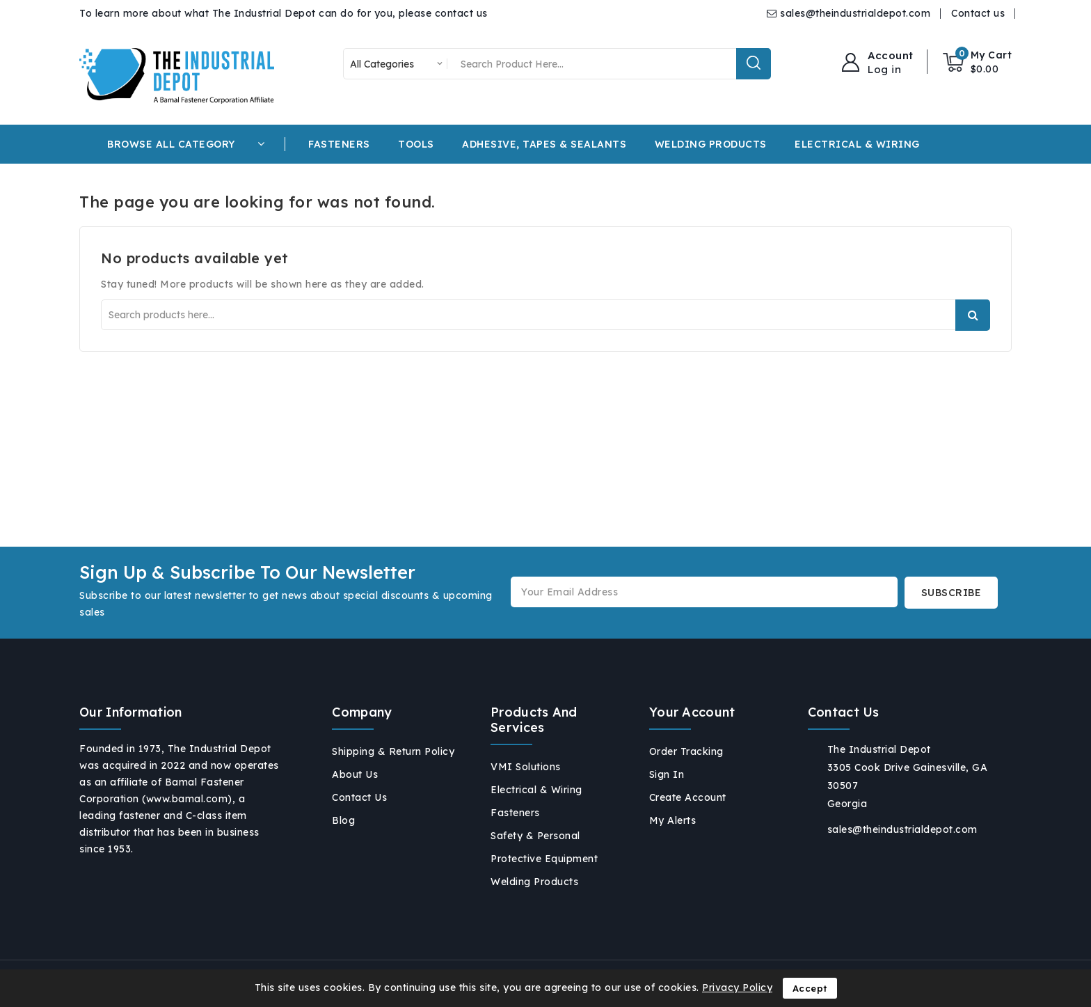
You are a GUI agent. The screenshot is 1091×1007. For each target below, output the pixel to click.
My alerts (672, 820)
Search (972, 315)
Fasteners (515, 812)
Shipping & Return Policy (393, 751)
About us (355, 774)
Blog (343, 820)
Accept (810, 988)
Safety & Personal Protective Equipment (544, 847)
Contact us (978, 13)
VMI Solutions (526, 766)
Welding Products (534, 881)
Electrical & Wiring (536, 789)
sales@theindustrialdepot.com (855, 13)
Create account (687, 797)
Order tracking (686, 751)
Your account (692, 712)
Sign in (667, 774)
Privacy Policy (737, 987)
